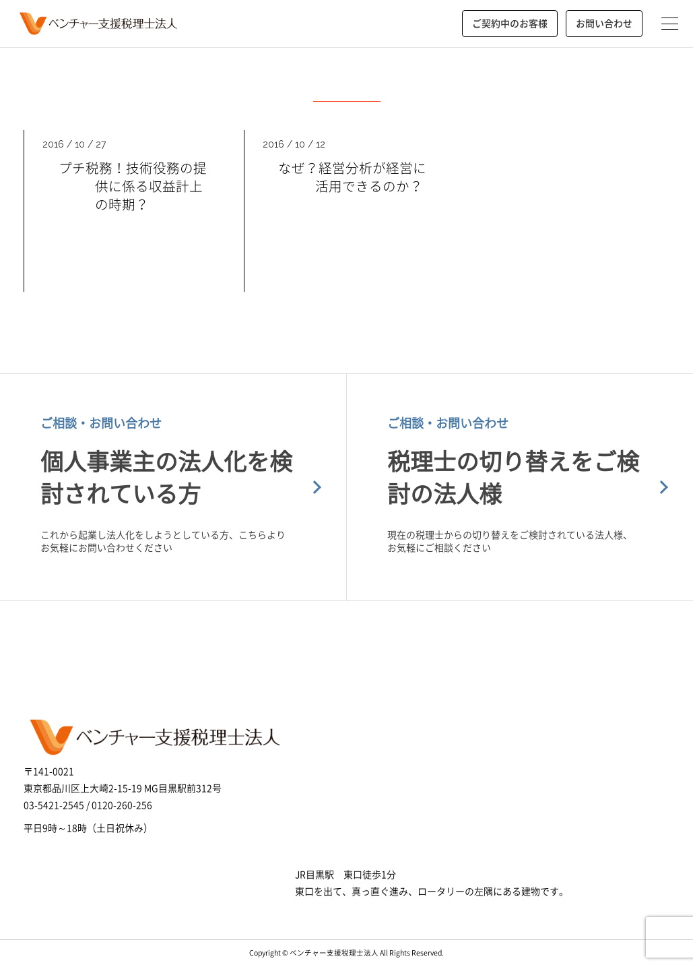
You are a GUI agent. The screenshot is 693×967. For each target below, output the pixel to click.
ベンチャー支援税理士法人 (96, 23)
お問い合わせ (604, 23)
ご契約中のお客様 (510, 23)
